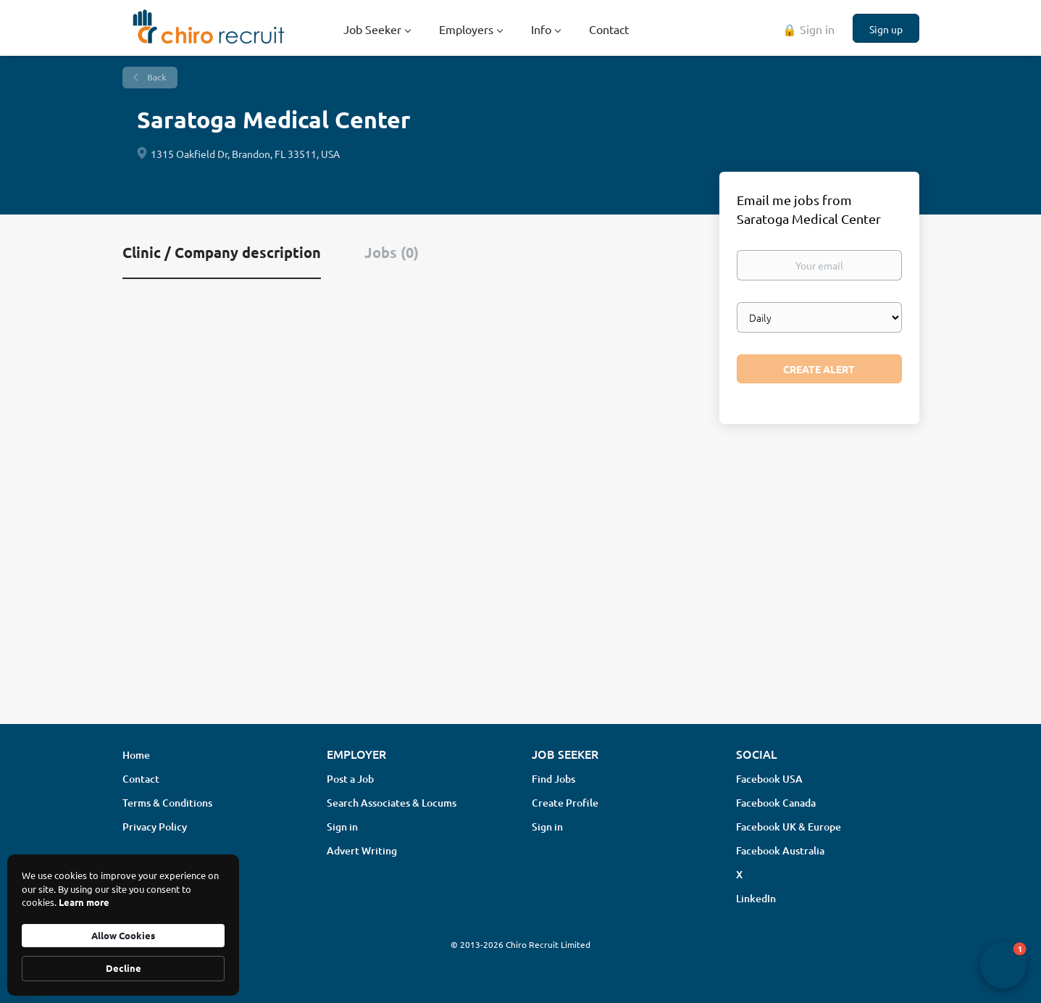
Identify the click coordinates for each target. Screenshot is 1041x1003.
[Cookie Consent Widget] (123, 925)
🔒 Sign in (808, 29)
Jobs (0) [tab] (391, 252)
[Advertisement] (521, 597)
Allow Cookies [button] (123, 935)
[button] (1003, 965)
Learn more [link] (84, 902)
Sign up (886, 29)
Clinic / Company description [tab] (221, 252)
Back (156, 77)
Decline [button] (123, 968)
